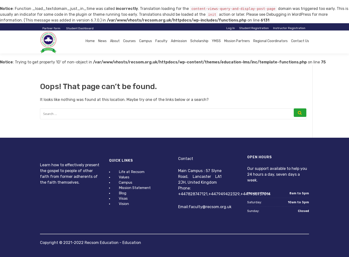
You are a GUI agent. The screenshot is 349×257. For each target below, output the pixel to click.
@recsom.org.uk (216, 206)
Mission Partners (237, 41)
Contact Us (300, 41)
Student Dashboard (80, 28)
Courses (129, 41)
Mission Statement (135, 188)
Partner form (51, 28)
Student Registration (254, 28)
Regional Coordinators (270, 41)
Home (90, 41)
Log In (230, 28)
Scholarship (199, 41)
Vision (124, 204)
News (102, 41)
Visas (123, 198)
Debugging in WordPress (288, 14)
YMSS (216, 41)
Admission (179, 41)
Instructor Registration (289, 28)
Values (124, 177)
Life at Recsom (131, 172)
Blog (122, 193)
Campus (145, 41)
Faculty (161, 41)
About (115, 41)
